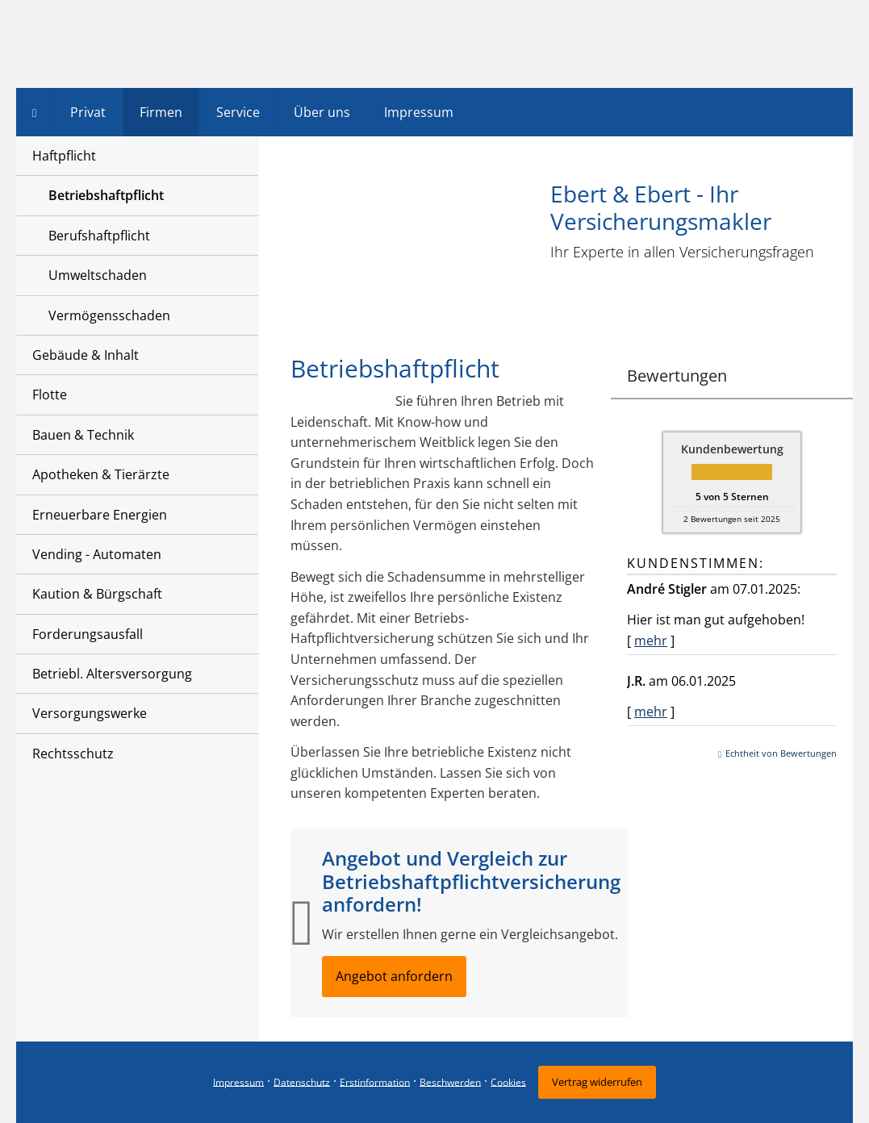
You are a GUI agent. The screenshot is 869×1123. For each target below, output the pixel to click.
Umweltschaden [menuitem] (97, 275)
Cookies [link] (508, 1081)
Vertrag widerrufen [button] (597, 1082)
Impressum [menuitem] (418, 112)
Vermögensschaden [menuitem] (109, 315)
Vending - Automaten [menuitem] (96, 554)
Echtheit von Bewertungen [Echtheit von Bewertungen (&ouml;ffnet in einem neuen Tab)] (781, 753)
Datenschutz (302, 1081)
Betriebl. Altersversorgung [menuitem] (112, 674)
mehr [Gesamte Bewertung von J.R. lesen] (650, 711)
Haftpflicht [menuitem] (64, 156)
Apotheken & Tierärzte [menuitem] (100, 474)
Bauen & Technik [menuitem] (83, 435)
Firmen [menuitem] (161, 112)
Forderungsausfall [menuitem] (87, 634)
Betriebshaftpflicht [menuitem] (106, 195)
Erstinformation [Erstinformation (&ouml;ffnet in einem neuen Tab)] (375, 1081)
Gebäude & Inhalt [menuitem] (85, 355)
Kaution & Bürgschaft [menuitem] (97, 594)
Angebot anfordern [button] (394, 976)
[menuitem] (34, 112)
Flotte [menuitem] (49, 394)
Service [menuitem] (238, 112)
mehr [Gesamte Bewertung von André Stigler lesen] (650, 640)
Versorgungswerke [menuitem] (89, 713)
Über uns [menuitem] (322, 112)
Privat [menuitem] (88, 112)
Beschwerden (450, 1081)
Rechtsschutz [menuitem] (73, 753)
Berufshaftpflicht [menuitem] (99, 235)
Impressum (238, 1081)
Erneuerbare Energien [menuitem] (99, 515)
